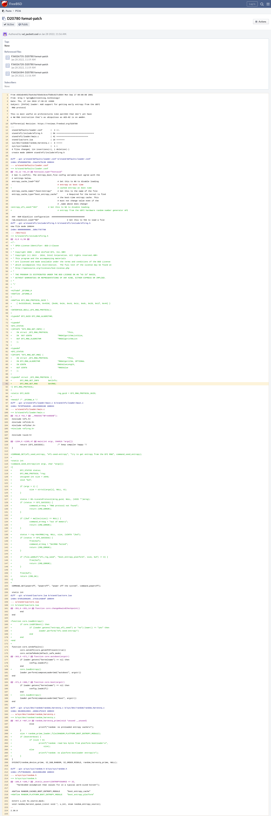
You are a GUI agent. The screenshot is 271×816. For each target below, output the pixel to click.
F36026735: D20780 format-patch (29, 56)
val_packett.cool (30, 34)
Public (25, 24)
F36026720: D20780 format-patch (29, 64)
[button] (268, 4)
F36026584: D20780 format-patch (29, 72)
